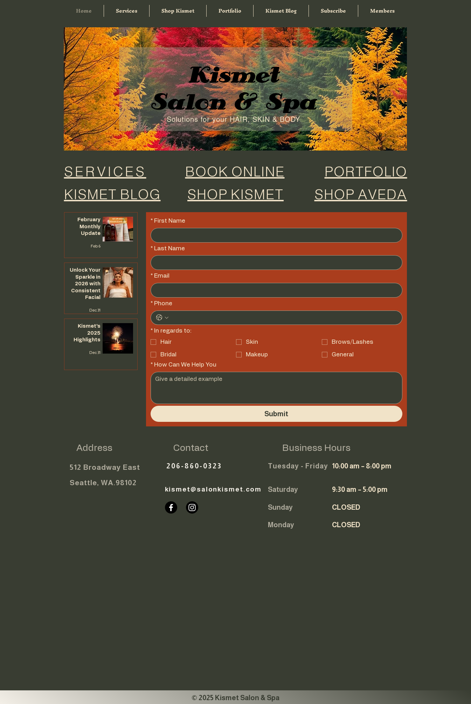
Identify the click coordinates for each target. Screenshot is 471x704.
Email (160, 276)
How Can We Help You (183, 365)
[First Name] (274, 235)
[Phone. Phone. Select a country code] (162, 317)
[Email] (274, 290)
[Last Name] (274, 263)
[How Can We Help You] (276, 388)
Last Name (168, 248)
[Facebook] (171, 507)
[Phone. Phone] (283, 318)
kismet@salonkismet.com (213, 489)
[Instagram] (192, 507)
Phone (161, 303)
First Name (168, 221)
